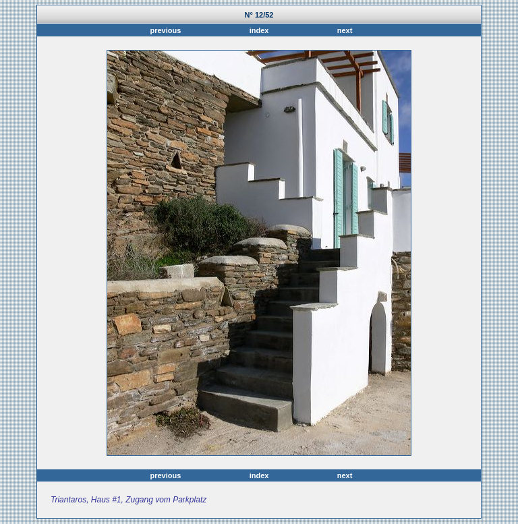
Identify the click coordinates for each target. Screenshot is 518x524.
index (259, 30)
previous (167, 30)
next (343, 30)
